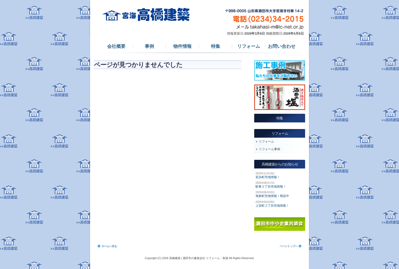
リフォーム (248, 46)
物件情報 (182, 46)
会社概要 (116, 46)
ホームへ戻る (109, 246)
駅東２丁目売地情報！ (270, 186)
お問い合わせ (281, 46)
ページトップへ (288, 246)
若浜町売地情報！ (267, 177)
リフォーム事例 (269, 149)
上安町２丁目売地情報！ (272, 205)
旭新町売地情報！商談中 (272, 196)
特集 (215, 46)
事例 (149, 46)
